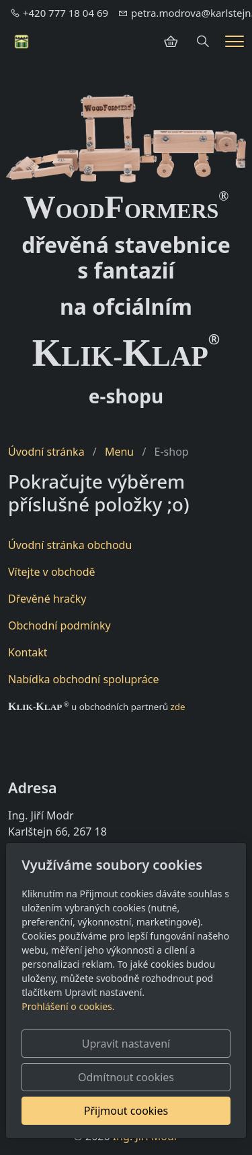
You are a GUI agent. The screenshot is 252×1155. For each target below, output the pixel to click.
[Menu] (234, 41)
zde (178, 707)
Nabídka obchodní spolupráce (83, 679)
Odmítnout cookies (126, 1077)
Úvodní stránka (46, 451)
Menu (119, 451)
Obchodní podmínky (59, 625)
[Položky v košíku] (171, 41)
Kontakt (28, 652)
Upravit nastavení (126, 1043)
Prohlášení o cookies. (68, 1006)
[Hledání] (203, 42)
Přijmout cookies (126, 1110)
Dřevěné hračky (47, 598)
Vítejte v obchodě (51, 571)
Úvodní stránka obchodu (70, 545)
